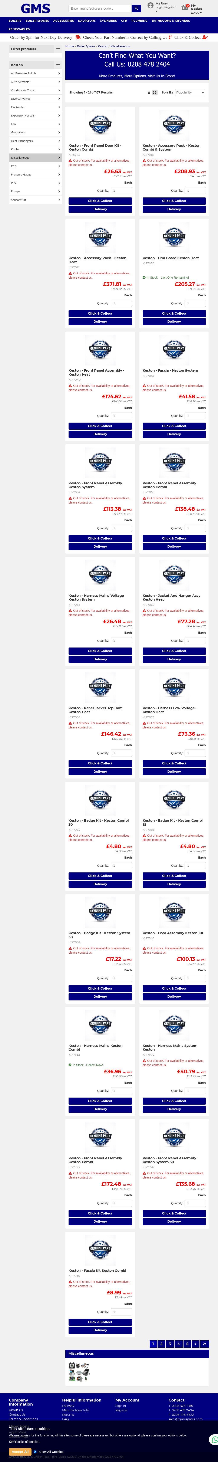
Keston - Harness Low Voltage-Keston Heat (169, 710)
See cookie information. (24, 1441)
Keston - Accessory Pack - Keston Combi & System (172, 147)
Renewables (19, 29)
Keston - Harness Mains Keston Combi (96, 1047)
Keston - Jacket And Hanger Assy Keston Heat (172, 597)
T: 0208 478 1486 (181, 1405)
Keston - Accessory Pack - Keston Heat (98, 260)
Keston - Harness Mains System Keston (170, 1047)
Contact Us (17, 1414)
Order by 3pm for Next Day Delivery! (45, 37)
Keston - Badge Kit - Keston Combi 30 (99, 822)
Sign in (120, 1405)
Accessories (63, 21)
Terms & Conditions (23, 1419)
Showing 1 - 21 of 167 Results (91, 92)
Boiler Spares (37, 21)
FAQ (65, 1419)
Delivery (100, 209)
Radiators (87, 21)
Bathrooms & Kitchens (171, 21)
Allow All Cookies (51, 1451)
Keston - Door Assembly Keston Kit (173, 933)
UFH (124, 21)
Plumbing (140, 21)
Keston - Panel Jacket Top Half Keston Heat (95, 710)
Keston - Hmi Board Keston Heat (171, 258)
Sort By (167, 92)
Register (121, 1410)
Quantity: (103, 190)
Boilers (15, 21)
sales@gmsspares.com (186, 1419)
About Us (16, 1410)
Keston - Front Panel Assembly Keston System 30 (170, 1160)
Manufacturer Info (75, 1410)
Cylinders (108, 21)
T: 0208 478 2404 (181, 1410)
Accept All (20, 1451)
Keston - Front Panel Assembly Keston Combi (170, 485)
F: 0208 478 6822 (181, 1414)
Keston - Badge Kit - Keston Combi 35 (173, 822)
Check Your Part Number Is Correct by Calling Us (127, 37)
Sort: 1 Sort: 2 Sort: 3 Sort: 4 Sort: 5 (190, 92)
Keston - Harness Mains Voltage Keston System (97, 597)
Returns (68, 1414)
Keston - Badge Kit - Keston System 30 (100, 935)
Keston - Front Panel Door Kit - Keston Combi (95, 147)
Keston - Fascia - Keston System (170, 370)
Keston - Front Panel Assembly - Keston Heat (97, 372)
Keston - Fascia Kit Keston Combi (97, 1270)
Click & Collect (191, 37)
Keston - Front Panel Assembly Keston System (96, 485)
